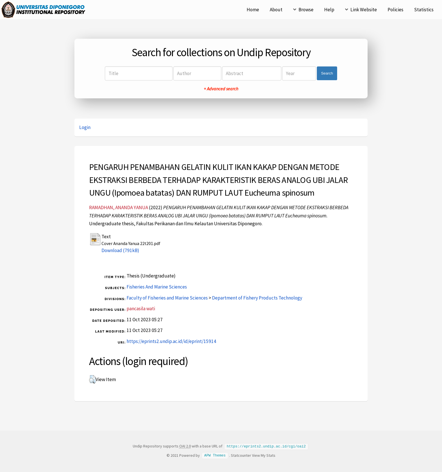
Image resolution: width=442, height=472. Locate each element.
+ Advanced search (221, 88)
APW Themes (215, 455)
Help (329, 9)
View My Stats (263, 455)
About (276, 9)
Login (84, 127)
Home (253, 9)
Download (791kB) (120, 250)
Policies (395, 9)
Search (327, 73)
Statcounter (241, 455)
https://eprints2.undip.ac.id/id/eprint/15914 (171, 341)
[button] (92, 379)
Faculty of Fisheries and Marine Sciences (167, 298)
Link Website (363, 9)
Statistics (424, 9)
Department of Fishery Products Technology (257, 298)
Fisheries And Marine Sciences (157, 287)
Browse (306, 9)
